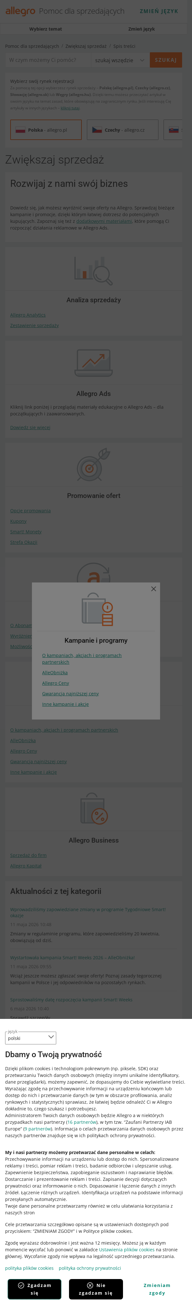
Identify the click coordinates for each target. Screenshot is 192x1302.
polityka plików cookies (29, 1268)
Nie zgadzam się (96, 1289)
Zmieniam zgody (157, 1289)
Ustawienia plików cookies (127, 1250)
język (13, 1031)
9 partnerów (38, 1129)
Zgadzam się (34, 1289)
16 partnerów (81, 1122)
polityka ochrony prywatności (90, 1268)
